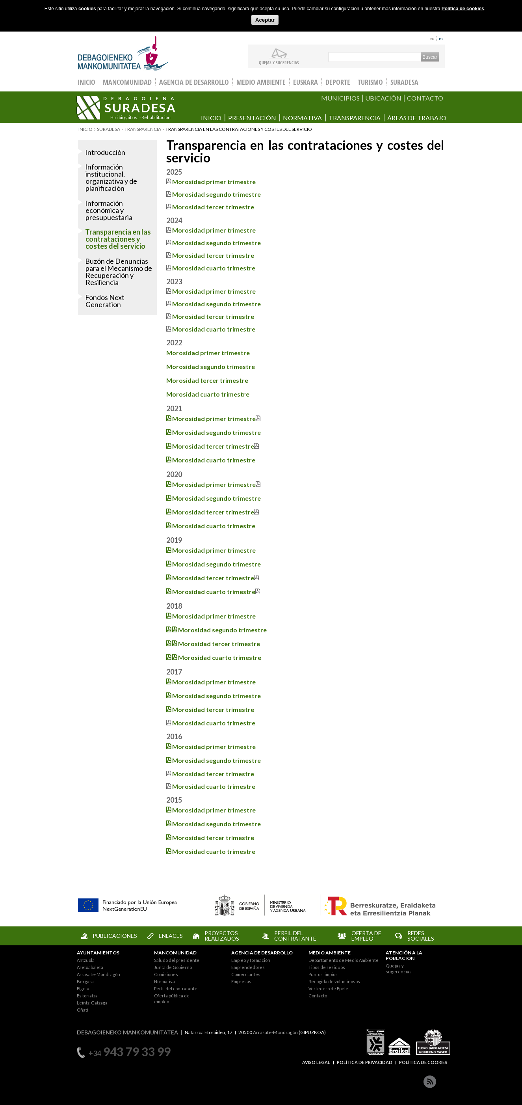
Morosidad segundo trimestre (216, 194)
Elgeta (83, 988)
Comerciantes (245, 974)
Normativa (302, 117)
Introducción (105, 152)
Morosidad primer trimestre (214, 181)
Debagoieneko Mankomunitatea (123, 53)
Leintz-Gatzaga (92, 1002)
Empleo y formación (250, 960)
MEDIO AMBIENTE (329, 953)
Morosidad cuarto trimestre (207, 394)
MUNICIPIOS (340, 98)
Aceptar (265, 20)
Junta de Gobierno (173, 967)
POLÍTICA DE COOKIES (423, 1062)
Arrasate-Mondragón (98, 974)
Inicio (211, 117)
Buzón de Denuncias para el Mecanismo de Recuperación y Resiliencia (118, 272)
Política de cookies (463, 8)
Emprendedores (248, 967)
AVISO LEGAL (316, 1062)
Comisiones (166, 974)
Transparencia (355, 117)
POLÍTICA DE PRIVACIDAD (364, 1062)
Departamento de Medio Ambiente (343, 960)
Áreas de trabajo (416, 117)
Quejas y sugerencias (279, 62)
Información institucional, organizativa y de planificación (111, 177)
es (441, 38)
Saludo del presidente (176, 960)
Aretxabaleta (90, 967)
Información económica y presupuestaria (108, 210)
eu (432, 38)
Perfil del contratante (175, 988)
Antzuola (86, 960)
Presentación (252, 117)
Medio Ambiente (261, 82)
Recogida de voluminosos (334, 981)
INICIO (86, 82)
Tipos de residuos (326, 967)
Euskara (305, 82)
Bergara (85, 981)
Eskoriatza (87, 995)
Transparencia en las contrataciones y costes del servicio (118, 238)
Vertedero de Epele (328, 988)
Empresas (241, 981)
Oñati (82, 1009)
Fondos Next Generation (104, 301)
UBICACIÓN (383, 98)
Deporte (337, 82)
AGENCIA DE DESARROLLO (262, 953)
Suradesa (404, 82)
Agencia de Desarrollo (194, 82)
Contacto (317, 995)
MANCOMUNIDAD (175, 953)
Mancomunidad (127, 82)
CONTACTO (425, 98)
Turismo (370, 82)
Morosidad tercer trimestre (213, 207)
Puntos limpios (323, 974)
